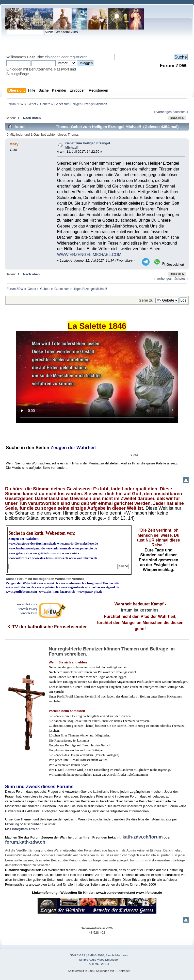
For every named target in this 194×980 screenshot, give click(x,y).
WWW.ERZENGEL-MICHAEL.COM (89, 254)
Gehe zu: (146, 300)
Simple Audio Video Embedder (99, 959)
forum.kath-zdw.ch (25, 842)
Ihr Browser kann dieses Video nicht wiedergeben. (97, 377)
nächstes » (180, 112)
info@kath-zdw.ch (26, 829)
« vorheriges (163, 112)
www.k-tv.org (28, 608)
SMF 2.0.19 (77, 955)
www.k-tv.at (29, 613)
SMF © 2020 (96, 955)
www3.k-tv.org (27, 604)
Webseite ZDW (67, 32)
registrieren (78, 57)
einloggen (52, 57)
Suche (13, 447)
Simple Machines (117, 955)
